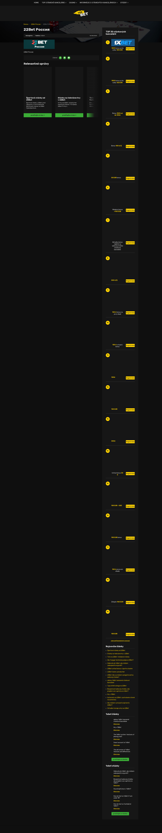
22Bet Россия (35, 24)
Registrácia (130, 49)
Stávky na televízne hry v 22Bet (118, 654)
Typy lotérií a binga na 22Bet (116, 686)
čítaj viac (117, 724)
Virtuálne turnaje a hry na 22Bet (118, 708)
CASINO (72, 3)
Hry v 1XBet (111, 694)
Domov (26, 24)
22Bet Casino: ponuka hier (116, 672)
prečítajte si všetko (120, 759)
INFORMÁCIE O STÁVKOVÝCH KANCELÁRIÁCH (98, 3)
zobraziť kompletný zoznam (120, 640)
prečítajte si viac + (38, 115)
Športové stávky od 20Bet (116, 650)
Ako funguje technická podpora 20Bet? (120, 660)
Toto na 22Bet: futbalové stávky (118, 657)
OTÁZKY (123, 3)
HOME (36, 3)
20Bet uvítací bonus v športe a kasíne (120, 669)
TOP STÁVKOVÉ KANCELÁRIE (53, 3)
